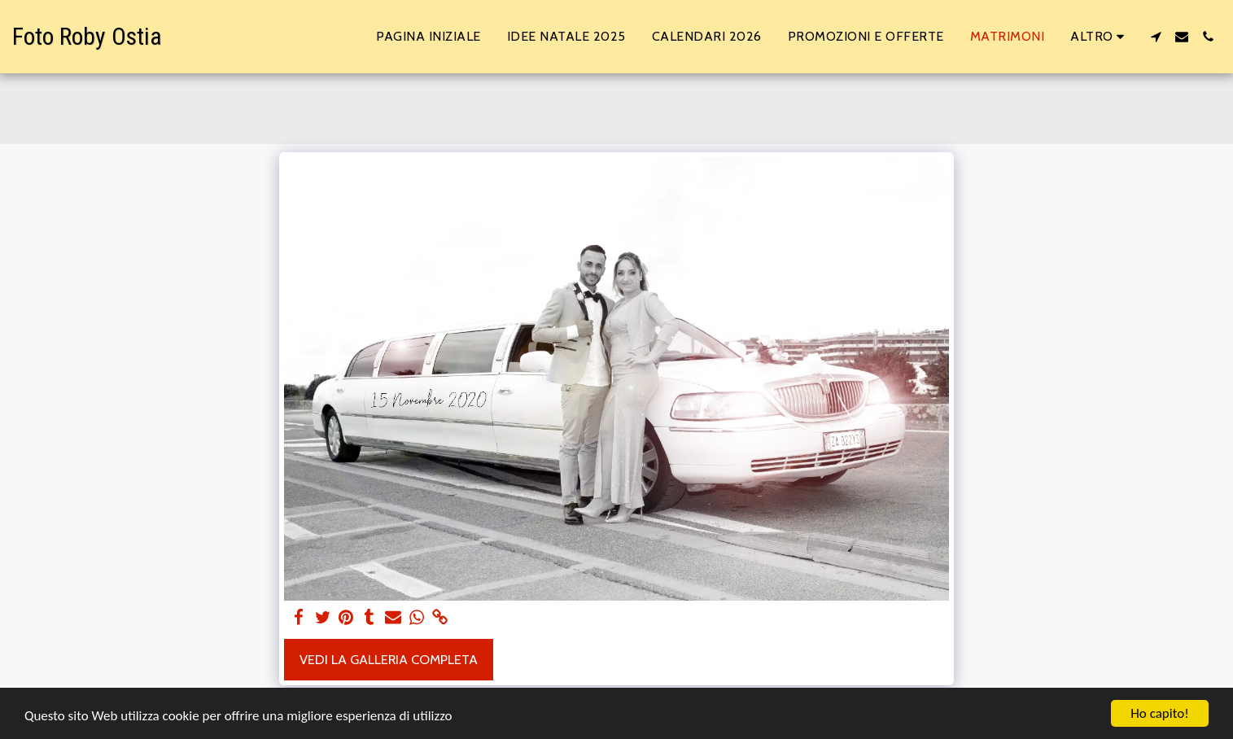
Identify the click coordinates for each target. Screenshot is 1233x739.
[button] (1155, 36)
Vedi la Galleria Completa (389, 659)
